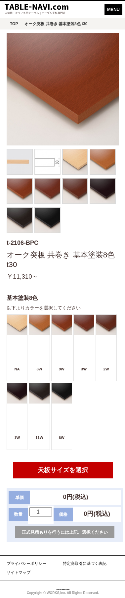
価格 (63, 514)
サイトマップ (18, 572)
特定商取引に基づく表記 (84, 563)
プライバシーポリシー (26, 563)
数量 (18, 514)
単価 (19, 497)
